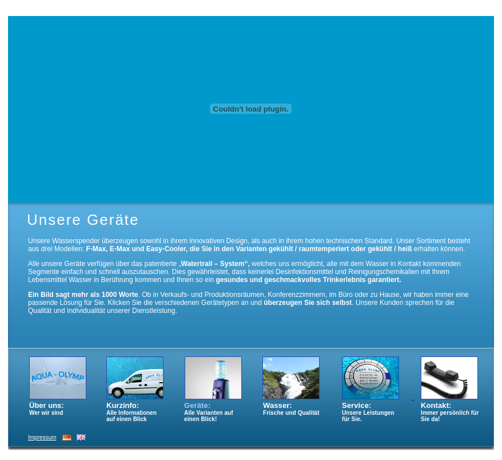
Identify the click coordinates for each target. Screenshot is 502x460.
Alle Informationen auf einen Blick (131, 416)
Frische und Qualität (291, 413)
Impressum (42, 437)
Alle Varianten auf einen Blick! (208, 416)
